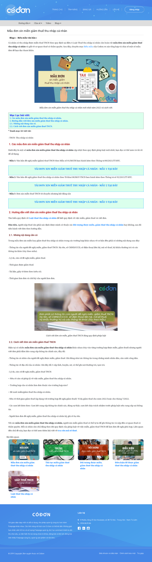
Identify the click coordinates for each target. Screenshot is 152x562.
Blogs (57, 23)
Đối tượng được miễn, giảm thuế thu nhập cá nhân (91, 465)
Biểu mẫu (88, 46)
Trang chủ (57, 9)
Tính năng (73, 9)
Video (48, 23)
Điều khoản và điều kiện (108, 553)
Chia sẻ (37, 23)
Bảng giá (87, 9)
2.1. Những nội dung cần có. (23, 123)
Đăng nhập (134, 9)
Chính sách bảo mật (127, 553)
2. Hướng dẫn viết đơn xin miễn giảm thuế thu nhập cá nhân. (39, 121)
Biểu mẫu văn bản (27, 37)
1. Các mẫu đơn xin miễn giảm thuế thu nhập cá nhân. (36, 118)
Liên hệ (116, 9)
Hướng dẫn (102, 9)
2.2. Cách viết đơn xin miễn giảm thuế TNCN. (31, 126)
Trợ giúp (140, 553)
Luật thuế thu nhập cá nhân (43, 218)
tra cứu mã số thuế (67, 430)
